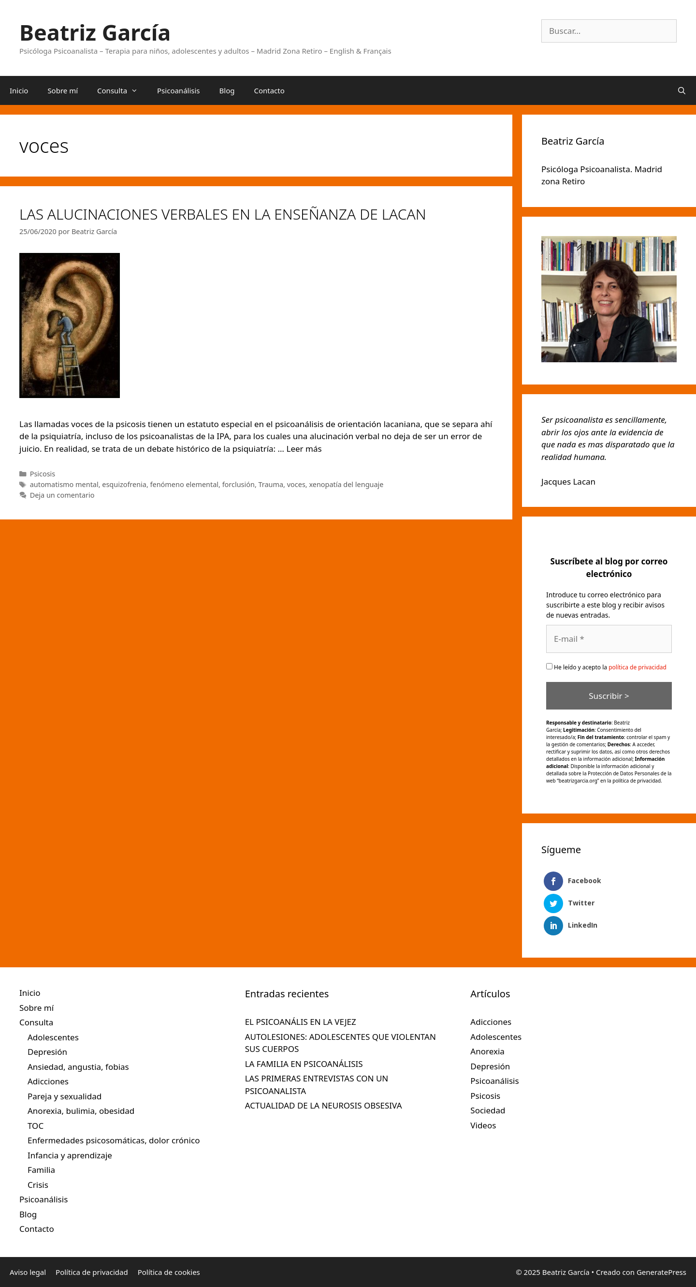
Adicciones (48, 1081)
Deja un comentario (62, 495)
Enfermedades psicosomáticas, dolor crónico (114, 1140)
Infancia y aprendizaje (70, 1155)
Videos (483, 1125)
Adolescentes (53, 1037)
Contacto (269, 90)
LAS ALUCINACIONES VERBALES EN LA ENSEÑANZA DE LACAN (222, 214)
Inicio (19, 90)
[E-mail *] (609, 639)
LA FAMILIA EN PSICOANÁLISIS (304, 1063)
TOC (36, 1125)
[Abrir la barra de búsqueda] (681, 90)
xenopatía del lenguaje (346, 484)
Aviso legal (28, 1272)
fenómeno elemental (184, 484)
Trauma (271, 484)
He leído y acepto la (606, 667)
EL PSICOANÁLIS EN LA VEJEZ (300, 1021)
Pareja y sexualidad (65, 1096)
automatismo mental (64, 484)
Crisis (38, 1184)
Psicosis (43, 473)
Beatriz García (95, 32)
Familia (41, 1169)
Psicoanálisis (178, 90)
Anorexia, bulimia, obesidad (81, 1110)
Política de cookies (169, 1272)
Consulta (122, 90)
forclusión (238, 484)
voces (296, 484)
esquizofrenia (124, 484)
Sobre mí (62, 90)
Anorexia (487, 1051)
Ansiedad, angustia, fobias (78, 1066)
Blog (227, 90)
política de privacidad (638, 667)
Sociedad (487, 1110)
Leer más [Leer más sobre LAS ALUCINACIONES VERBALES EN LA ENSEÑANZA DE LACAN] (303, 448)
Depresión (47, 1051)
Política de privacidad (92, 1272)
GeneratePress (661, 1272)
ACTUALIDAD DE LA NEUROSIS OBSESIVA (323, 1105)
